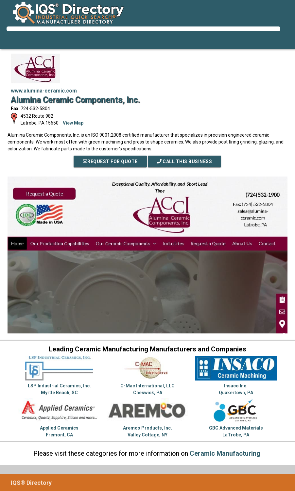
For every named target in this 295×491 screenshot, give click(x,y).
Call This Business (184, 161)
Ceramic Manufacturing (225, 453)
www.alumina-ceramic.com (44, 91)
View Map (73, 123)
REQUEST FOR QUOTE (110, 161)
